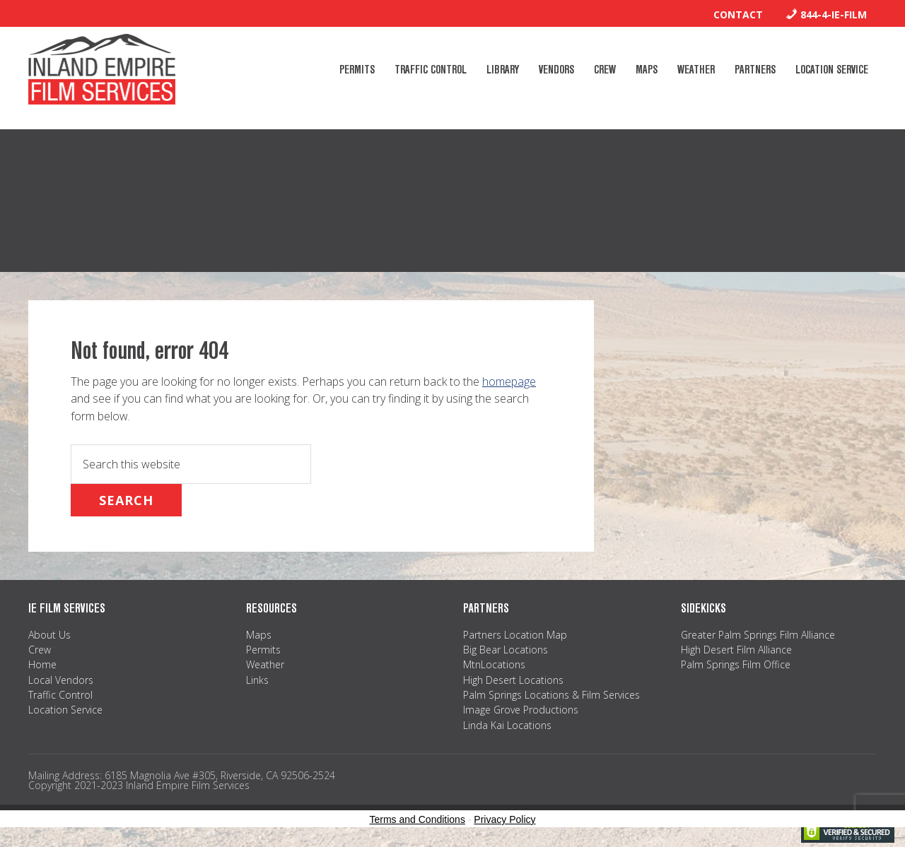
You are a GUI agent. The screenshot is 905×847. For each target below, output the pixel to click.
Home (42, 664)
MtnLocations (494, 664)
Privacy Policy (504, 819)
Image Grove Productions (520, 709)
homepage (509, 381)
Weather (265, 664)
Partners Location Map (515, 634)
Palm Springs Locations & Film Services (551, 694)
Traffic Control (60, 694)
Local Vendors (60, 680)
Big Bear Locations (505, 649)
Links (257, 680)
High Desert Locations (513, 680)
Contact (738, 14)
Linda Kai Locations (507, 725)
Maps (259, 634)
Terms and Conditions (417, 819)
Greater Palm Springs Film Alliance (758, 634)
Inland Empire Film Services (101, 69)
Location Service (65, 709)
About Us (49, 634)
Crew (39, 649)
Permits (263, 649)
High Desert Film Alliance (736, 649)
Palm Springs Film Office (735, 664)
